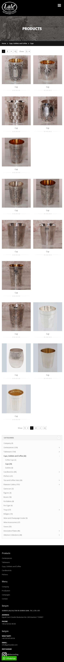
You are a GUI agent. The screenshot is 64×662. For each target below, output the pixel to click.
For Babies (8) (9, 501)
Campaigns (6, 595)
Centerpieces (7, 558)
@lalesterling (12, 655)
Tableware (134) (10, 452)
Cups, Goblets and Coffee (18, 43)
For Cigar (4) (8, 505)
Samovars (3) (9, 489)
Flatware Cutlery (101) (12, 484)
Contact (5, 599)
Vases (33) (7, 526)
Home (4, 43)
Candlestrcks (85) (10, 472)
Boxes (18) (7, 497)
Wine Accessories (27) (12, 522)
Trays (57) (7, 510)
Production (6, 591)
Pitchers (5, 575)
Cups (32, 43)
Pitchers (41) (8, 476)
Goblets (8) (9, 468)
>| (15, 51)
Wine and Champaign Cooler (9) (15, 518)
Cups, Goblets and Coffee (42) (15, 456)
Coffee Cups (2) (10, 460)
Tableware (6, 562)
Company (5, 587)
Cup (16, 87)
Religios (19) (8, 514)
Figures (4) (7, 493)
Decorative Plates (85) (12, 531)
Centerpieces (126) (11, 447)
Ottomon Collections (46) (13, 535)
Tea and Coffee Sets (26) (13, 480)
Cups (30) (8, 464)
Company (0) (8, 443)
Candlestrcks (7, 570)
